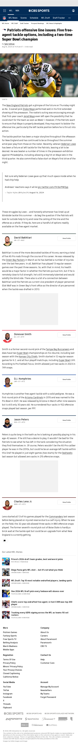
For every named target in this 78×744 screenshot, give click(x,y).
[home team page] (11, 242)
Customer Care (47, 663)
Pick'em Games (10, 632)
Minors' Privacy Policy (13, 666)
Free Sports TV (9, 639)
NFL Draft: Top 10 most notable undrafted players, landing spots (41, 580)
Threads (7, 704)
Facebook (7, 697)
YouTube (7, 687)
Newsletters (46, 690)
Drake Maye (29, 109)
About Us (45, 632)
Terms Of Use (9, 659)
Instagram (7, 694)
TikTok (6, 690)
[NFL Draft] (45, 18)
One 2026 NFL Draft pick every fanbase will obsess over (37, 591)
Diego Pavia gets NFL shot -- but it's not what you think (37, 570)
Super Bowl (22, 353)
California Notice (10, 677)
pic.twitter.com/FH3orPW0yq (53, 187)
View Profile (67, 238)
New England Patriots (17, 105)
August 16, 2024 (36, 192)
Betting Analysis (10, 642)
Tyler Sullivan (9, 44)
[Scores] (23, 18)
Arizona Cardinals (34, 397)
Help (43, 659)
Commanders (56, 516)
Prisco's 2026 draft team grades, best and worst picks (37, 559)
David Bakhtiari (23, 237)
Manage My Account (50, 687)
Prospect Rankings (37, 23)
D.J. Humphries (22, 379)
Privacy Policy (9, 663)
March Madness (10, 646)
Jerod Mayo (29, 116)
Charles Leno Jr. (23, 501)
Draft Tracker (24, 23)
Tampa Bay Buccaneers (57, 349)
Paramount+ (46, 642)
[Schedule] (34, 18)
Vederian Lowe (68, 144)
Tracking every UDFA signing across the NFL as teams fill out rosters (39, 613)
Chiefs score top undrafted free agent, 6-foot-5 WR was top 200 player (41, 603)
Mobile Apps (8, 649)
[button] (69, 18)
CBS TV (44, 646)
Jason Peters (21, 419)
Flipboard (7, 707)
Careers (44, 636)
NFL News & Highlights (54, 23)
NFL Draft (14, 23)
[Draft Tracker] (58, 18)
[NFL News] (13, 18)
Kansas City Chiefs (28, 356)
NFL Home (5, 23)
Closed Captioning (11, 673)
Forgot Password (48, 697)
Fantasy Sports (10, 636)
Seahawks (67, 453)
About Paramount (49, 639)
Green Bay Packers (15, 260)
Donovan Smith (22, 334)
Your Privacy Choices (12, 670)
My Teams (45, 694)
